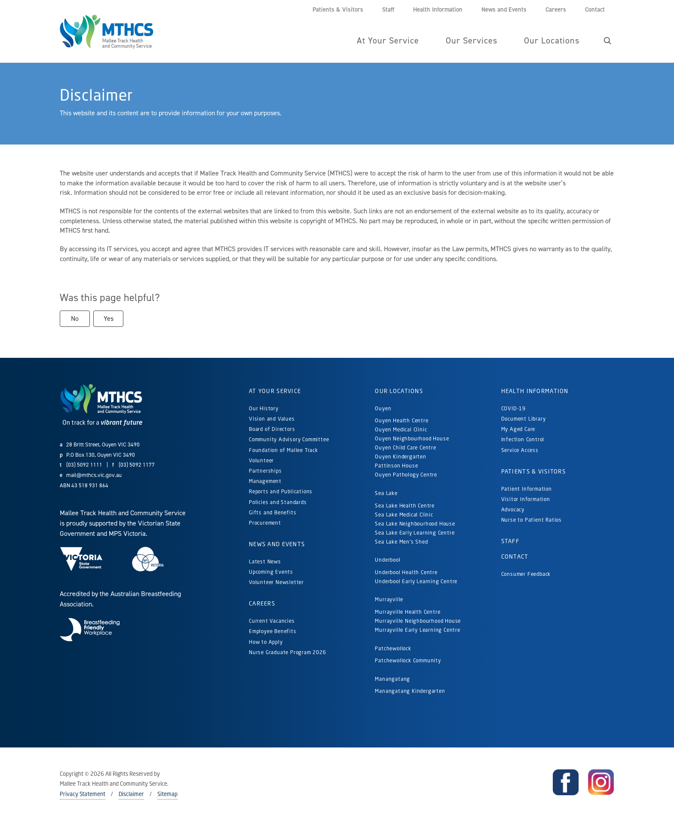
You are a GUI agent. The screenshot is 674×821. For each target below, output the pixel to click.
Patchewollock (393, 648)
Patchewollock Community (408, 660)
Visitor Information (525, 499)
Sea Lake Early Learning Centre (414, 532)
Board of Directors (272, 429)
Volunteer (261, 460)
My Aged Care (518, 429)
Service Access (520, 450)
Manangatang (392, 679)
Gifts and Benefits (272, 512)
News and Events (277, 544)
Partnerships (265, 470)
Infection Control (523, 439)
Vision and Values (272, 418)
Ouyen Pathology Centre (406, 474)
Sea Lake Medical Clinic (404, 514)
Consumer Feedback (526, 574)
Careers (262, 603)
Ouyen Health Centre (401, 420)
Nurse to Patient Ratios (531, 520)
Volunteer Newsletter (276, 582)
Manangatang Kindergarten (411, 691)
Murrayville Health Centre (407, 612)
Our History (264, 408)
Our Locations (399, 390)
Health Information (535, 390)
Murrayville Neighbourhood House (418, 621)
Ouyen (383, 408)
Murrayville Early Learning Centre (417, 630)
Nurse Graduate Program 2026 (287, 652)
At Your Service (275, 390)
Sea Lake (386, 493)
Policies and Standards (278, 502)
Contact (515, 556)
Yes (108, 318)
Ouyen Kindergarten (401, 456)
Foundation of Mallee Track (283, 450)
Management (265, 481)
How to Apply (266, 642)
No (75, 318)
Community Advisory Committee (289, 439)
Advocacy (512, 509)
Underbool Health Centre (406, 572)
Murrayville (389, 599)
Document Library (523, 418)
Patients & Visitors (533, 471)
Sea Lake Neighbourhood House (415, 523)
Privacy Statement (82, 793)
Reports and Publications (280, 491)
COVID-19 (513, 408)
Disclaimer (131, 793)
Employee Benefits (273, 631)
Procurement (265, 523)
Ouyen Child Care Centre (405, 447)
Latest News (265, 561)
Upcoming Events (271, 572)
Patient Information (526, 489)
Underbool (387, 560)
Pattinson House (396, 465)
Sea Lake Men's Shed (401, 541)
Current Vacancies (272, 621)
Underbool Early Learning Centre (416, 581)
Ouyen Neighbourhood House (412, 438)
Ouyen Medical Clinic (401, 429)
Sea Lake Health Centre (405, 505)
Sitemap (167, 793)
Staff (510, 541)
